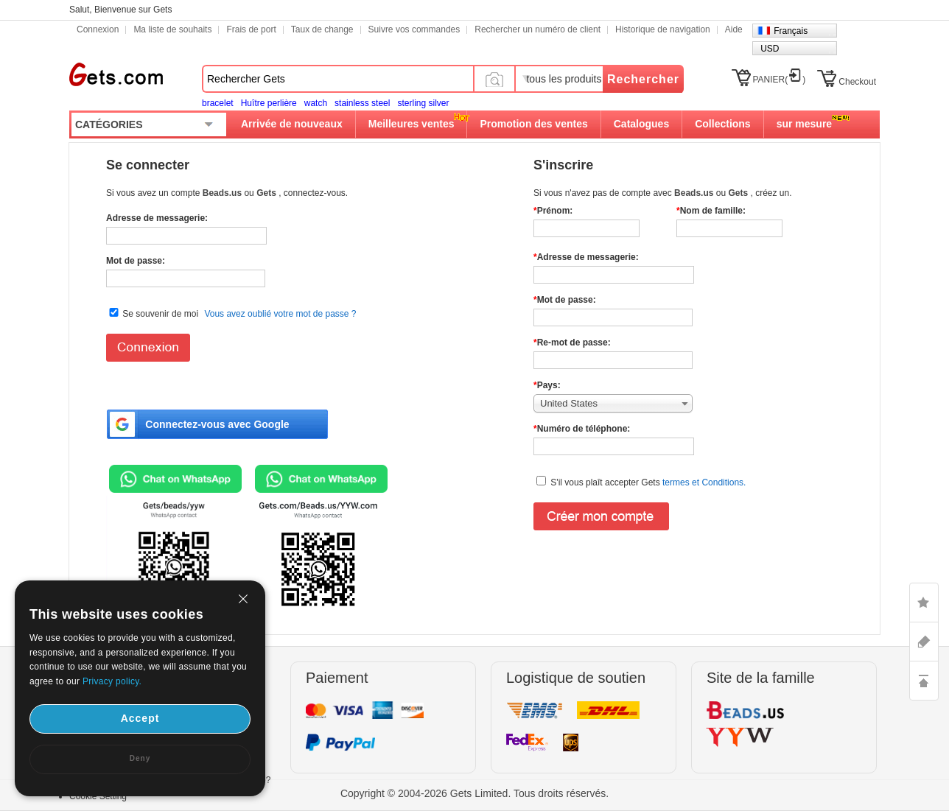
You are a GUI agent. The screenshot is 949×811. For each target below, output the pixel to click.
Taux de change (322, 29)
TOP (924, 680)
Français (791, 31)
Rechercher (643, 79)
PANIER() (779, 79)
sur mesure (804, 124)
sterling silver (423, 103)
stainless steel (362, 103)
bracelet (218, 103)
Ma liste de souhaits (172, 29)
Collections (722, 124)
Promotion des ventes (533, 124)
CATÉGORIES (109, 124)
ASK (924, 641)
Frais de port (251, 29)
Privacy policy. (112, 681)
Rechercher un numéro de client (537, 29)
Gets (116, 74)
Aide (734, 29)
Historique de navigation (662, 29)
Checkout (857, 82)
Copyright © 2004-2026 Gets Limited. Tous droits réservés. (474, 793)
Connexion (98, 29)
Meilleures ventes (411, 124)
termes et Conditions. (703, 482)
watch (315, 103)
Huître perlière (269, 103)
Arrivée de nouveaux (292, 124)
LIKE (924, 602)
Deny (140, 758)
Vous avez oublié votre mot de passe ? (280, 314)
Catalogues (641, 124)
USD (769, 48)
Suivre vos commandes (414, 29)
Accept (140, 718)
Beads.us (224, 193)
